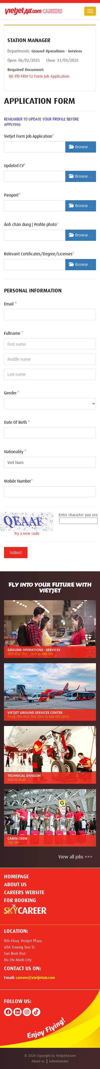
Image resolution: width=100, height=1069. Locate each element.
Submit (16, 552)
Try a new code (26, 533)
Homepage (16, 876)
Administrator (59, 1061)
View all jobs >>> (75, 857)
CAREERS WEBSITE (24, 892)
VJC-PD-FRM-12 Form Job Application (38, 76)
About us (15, 884)
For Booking (20, 900)
